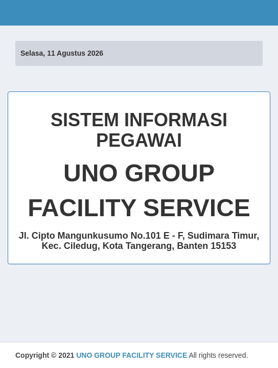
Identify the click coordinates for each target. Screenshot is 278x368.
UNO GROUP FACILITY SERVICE (131, 355)
